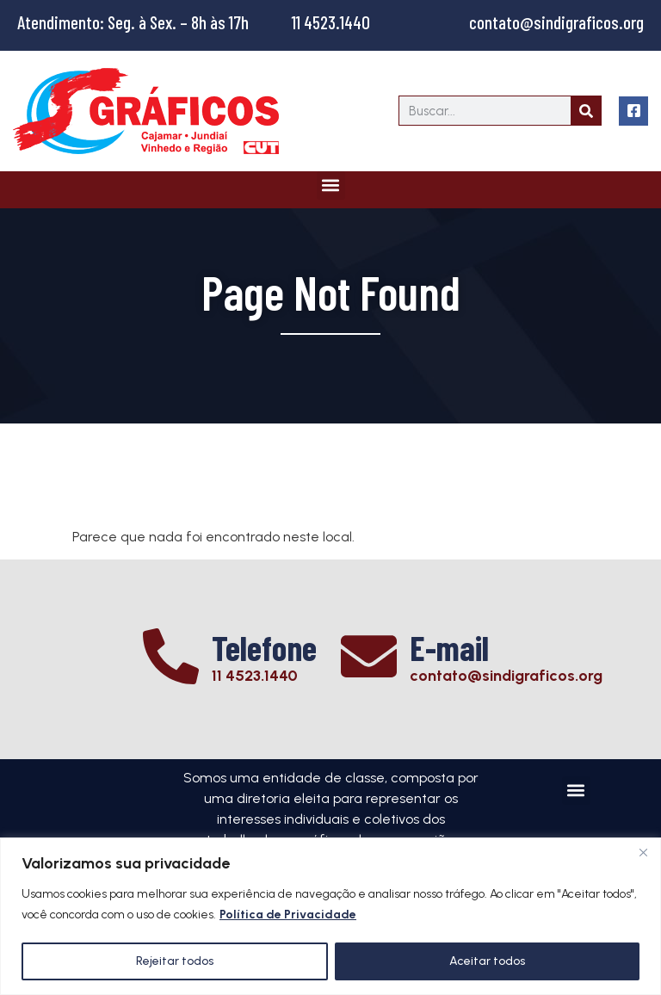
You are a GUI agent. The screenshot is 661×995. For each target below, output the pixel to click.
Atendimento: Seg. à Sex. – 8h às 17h (133, 22)
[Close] (643, 852)
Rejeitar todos (174, 961)
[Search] (586, 110)
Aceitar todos (487, 961)
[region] (330, 916)
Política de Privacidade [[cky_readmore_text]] (287, 914)
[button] (331, 185)
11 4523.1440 (331, 22)
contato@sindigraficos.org (556, 22)
